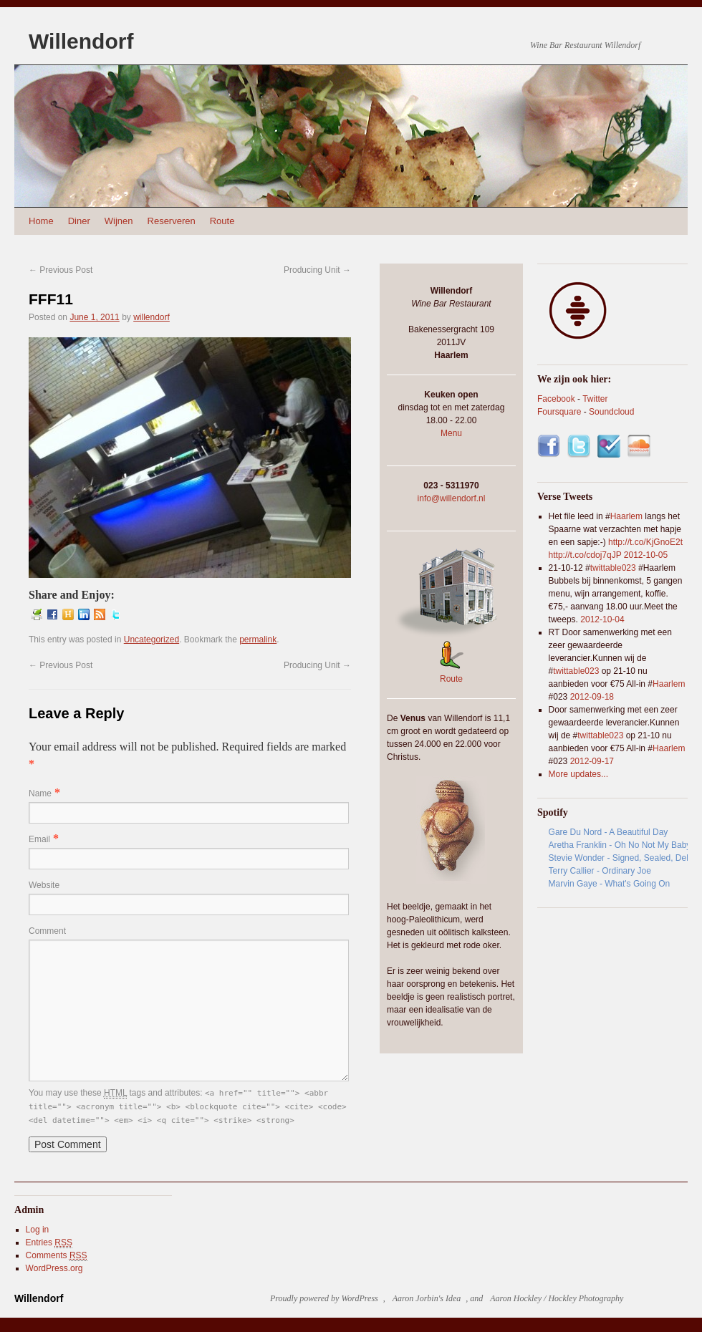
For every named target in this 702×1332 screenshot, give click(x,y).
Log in (37, 1230)
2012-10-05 (646, 555)
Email (39, 839)
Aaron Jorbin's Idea (427, 1298)
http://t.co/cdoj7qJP (585, 555)
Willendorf (81, 41)
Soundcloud (611, 412)
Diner (79, 221)
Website (44, 885)
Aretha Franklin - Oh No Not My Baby (618, 845)
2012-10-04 (602, 619)
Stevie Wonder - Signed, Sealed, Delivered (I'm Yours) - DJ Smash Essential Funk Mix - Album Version (618, 858)
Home (41, 221)
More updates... (578, 774)
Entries (49, 1242)
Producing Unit (317, 270)
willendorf (151, 317)
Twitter (594, 399)
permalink (258, 639)
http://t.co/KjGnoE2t (645, 542)
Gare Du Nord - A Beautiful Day (608, 832)
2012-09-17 (592, 761)
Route (222, 221)
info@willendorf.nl (452, 498)
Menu (451, 433)
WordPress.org (54, 1268)
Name (40, 793)
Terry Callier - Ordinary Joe (600, 871)
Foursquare (559, 412)
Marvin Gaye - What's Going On (609, 884)
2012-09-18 (592, 697)
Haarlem (626, 516)
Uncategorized (151, 639)
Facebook (556, 399)
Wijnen (119, 221)
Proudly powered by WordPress (324, 1298)
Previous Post (60, 270)
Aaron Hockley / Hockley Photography (556, 1298)
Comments (56, 1255)
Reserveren (172, 221)
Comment (47, 931)
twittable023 (613, 568)
